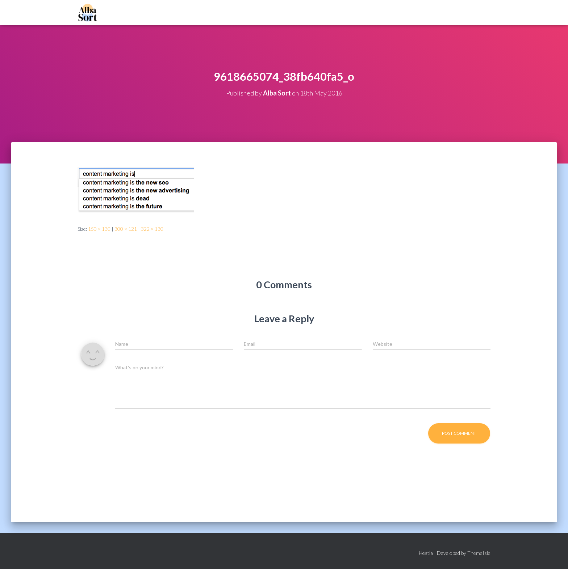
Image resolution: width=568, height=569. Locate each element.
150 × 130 (99, 229)
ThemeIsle (478, 553)
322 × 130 (152, 229)
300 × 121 (125, 229)
